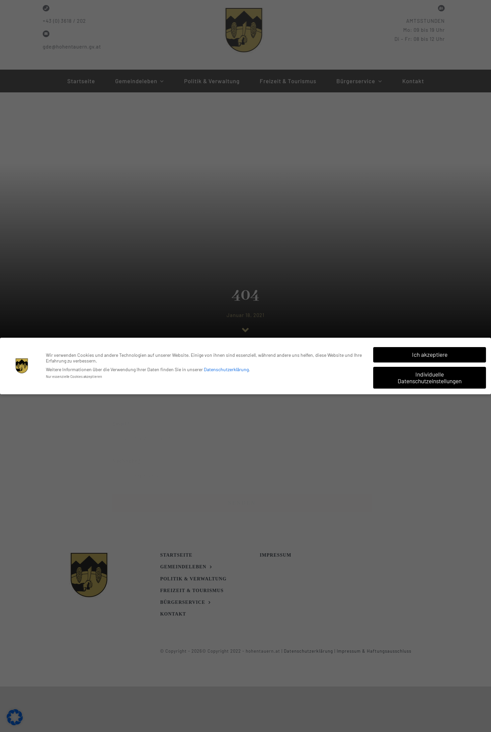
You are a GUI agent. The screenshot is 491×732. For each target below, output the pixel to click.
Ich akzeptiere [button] (429, 353)
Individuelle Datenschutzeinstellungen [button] (430, 377)
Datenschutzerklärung (226, 369)
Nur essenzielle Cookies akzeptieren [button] (74, 375)
